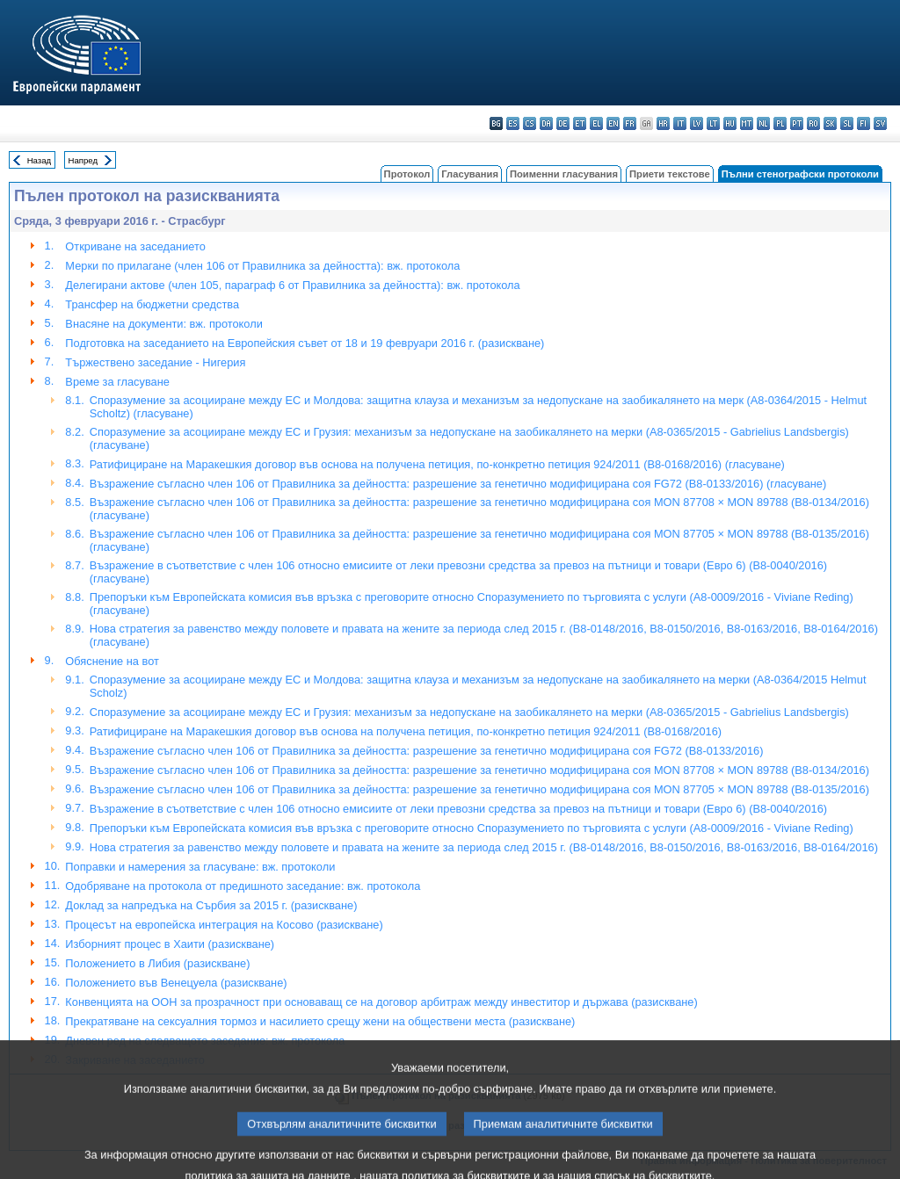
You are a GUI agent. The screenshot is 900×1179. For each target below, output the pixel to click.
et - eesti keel (579, 123)
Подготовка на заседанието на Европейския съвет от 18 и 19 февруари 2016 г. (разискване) (304, 343)
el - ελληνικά (596, 123)
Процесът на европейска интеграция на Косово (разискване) (223, 924)
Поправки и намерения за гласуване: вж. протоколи (200, 866)
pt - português (796, 123)
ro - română (813, 123)
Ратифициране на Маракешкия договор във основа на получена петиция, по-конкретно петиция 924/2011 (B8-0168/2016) (406, 731)
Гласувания (469, 174)
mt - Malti (746, 123)
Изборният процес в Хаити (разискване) (169, 944)
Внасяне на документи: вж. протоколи (163, 323)
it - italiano (679, 123)
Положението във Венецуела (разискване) (176, 982)
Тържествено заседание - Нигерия (155, 362)
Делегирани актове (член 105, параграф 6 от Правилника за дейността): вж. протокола (292, 285)
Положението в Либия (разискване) (157, 963)
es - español (512, 123)
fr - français (629, 123)
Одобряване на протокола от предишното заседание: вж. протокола (242, 886)
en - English (613, 123)
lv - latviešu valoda (696, 123)
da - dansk (546, 123)
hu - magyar (730, 123)
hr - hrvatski (663, 123)
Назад (39, 160)
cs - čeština (529, 123)
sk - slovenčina (830, 123)
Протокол (407, 174)
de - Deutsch (563, 123)
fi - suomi (863, 123)
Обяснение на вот (112, 661)
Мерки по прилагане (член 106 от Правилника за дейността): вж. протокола (262, 265)
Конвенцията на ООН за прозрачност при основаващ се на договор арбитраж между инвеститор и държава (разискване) (381, 1002)
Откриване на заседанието (135, 246)
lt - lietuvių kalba (713, 123)
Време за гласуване (117, 381)
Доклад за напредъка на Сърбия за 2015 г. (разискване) (211, 905)
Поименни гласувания (564, 174)
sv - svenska (880, 123)
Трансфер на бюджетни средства (152, 304)
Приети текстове (669, 174)
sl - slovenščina (846, 123)
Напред (83, 160)
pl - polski (780, 123)
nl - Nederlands (763, 123)
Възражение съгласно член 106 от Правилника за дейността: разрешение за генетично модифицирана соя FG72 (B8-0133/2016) (427, 750)
